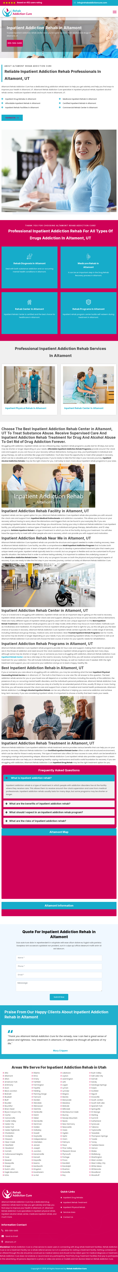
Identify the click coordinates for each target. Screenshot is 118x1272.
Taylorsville (96, 1130)
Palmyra (66, 1142)
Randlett (66, 1163)
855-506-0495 (15, 43)
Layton (65, 1076)
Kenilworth (38, 1166)
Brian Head (9, 1109)
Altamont (9, 1076)
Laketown (66, 1073)
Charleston (9, 1133)
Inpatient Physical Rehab (74, 1207)
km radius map (59, 868)
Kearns (37, 1163)
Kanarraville (39, 1154)
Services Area (69, 1212)
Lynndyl (65, 1091)
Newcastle (67, 1127)
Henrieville (38, 1121)
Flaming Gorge (40, 1094)
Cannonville (10, 1118)
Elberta (37, 1073)
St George (95, 1112)
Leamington (67, 1079)
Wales (94, 1151)
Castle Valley (10, 1121)
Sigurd (94, 1094)
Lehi (64, 1082)
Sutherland (96, 1121)
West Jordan (96, 1160)
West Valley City (98, 1163)
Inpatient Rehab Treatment (75, 1202)
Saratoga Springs (99, 1085)
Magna (65, 1094)
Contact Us (12, 117)
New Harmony (68, 1124)
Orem (64, 1139)
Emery (36, 1079)
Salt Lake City (97, 1076)
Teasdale (95, 1133)
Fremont (37, 1097)
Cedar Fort (9, 1127)
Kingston (37, 1169)
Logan (65, 1085)
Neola (65, 1121)
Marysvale (66, 1100)
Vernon (94, 1148)
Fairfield (37, 1082)
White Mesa (96, 1166)
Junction (37, 1151)
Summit (94, 1118)
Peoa (64, 1145)
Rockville (66, 1172)
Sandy (94, 1082)
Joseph (37, 1148)
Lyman (65, 1088)
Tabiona (94, 1127)
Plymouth (66, 1154)
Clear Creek (10, 1142)
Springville (95, 1109)
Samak (94, 1079)
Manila (65, 1097)
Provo (64, 1160)
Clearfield (9, 1145)
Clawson (8, 1139)
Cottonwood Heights (14, 1154)
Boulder (8, 1103)
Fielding (37, 1091)
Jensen (37, 1145)
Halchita (37, 1109)
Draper (8, 1166)
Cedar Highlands (12, 1130)
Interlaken (38, 1142)
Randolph (66, 1166)
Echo (7, 1175)
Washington (96, 1157)
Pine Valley (67, 1148)
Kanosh (37, 1157)
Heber (36, 1118)
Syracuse (95, 1124)
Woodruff (95, 1175)
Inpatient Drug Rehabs (73, 1197)
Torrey (94, 1142)
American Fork (11, 1082)
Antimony (9, 1085)
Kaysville (37, 1160)
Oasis (64, 1130)
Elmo (36, 1076)
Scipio (94, 1088)
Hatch (36, 1115)
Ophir (64, 1136)
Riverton (66, 1169)
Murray (65, 1115)
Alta (6, 1073)
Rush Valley (96, 1073)
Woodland (95, 1172)
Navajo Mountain (69, 1118)
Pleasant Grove (69, 1151)
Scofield (94, 1091)
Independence (40, 1139)
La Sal (36, 1175)
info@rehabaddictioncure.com (92, 2)
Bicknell (8, 1094)
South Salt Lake (98, 1103)
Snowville (95, 1097)
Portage (65, 1157)
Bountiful (8, 1106)
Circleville (9, 1136)
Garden (37, 1100)
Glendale (38, 1103)
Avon (7, 1088)
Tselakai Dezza (97, 1145)
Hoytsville (38, 1136)
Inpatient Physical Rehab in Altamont (25, 408)
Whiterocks (96, 1169)
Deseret (8, 1160)
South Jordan (97, 1100)
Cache (7, 1115)
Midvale (65, 1106)
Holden (37, 1127)
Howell (36, 1133)
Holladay (37, 1130)
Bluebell (8, 1097)
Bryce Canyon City (13, 1112)
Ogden (65, 1133)
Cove (7, 1157)
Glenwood (38, 1106)
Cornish (8, 1151)
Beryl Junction (11, 1091)
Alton (7, 1079)
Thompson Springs (99, 1136)
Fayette (37, 1088)
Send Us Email (12, 1236)
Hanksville (38, 1112)
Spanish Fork (96, 1106)
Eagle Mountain (11, 1172)
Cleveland (9, 1148)
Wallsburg (95, 1154)
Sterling (94, 1115)
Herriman (38, 1124)
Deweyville (9, 1163)
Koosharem (39, 1172)
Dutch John (10, 1169)
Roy (64, 1175)
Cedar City (9, 1124)
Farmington (39, 1085)
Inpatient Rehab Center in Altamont (83, 408)
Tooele (94, 1139)
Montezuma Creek (70, 1112)
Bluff (6, 1100)
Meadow (66, 1103)
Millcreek (66, 1109)
